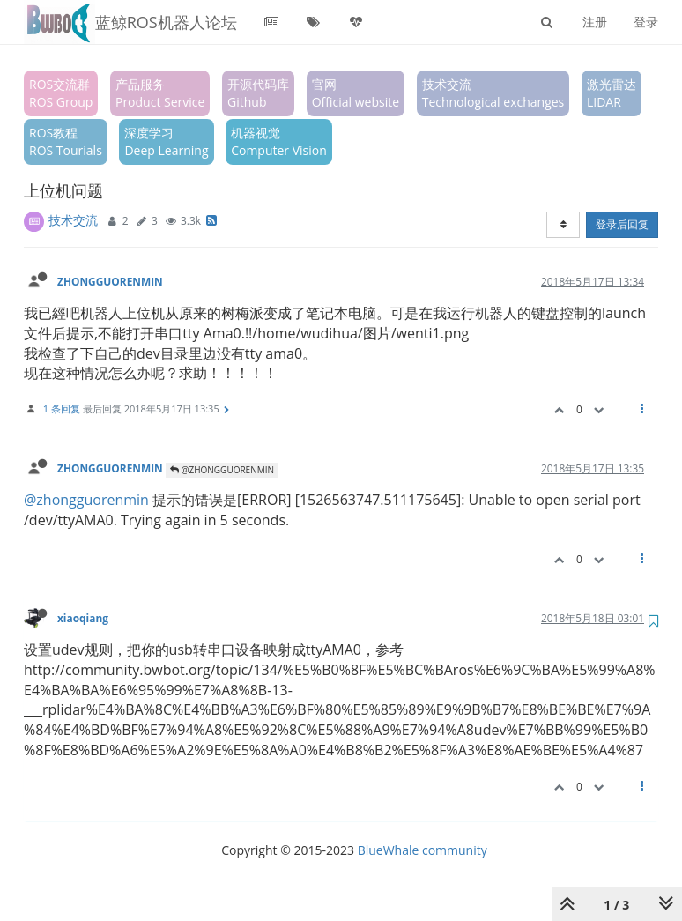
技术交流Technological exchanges (493, 93)
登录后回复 (622, 224)
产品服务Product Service (159, 93)
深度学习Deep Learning (166, 141)
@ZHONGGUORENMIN (222, 470)
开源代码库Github (258, 93)
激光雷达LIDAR (611, 93)
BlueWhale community (422, 850)
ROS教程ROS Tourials (65, 141)
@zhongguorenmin (86, 499)
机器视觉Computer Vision (279, 141)
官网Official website (355, 93)
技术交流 (73, 220)
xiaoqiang (82, 618)
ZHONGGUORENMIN (110, 281)
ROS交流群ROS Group (61, 93)
